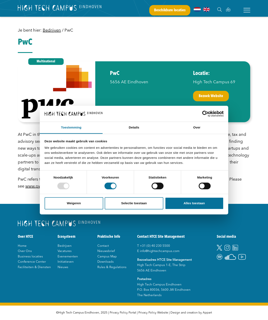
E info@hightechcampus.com (158, 251)
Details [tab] (134, 127)
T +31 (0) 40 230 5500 (153, 246)
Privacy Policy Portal (123, 312)
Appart (207, 312)
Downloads (105, 261)
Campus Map (107, 256)
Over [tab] (197, 127)
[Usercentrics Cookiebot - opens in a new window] (205, 114)
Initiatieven (66, 261)
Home (22, 246)
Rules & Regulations (111, 267)
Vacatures (65, 251)
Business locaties (30, 256)
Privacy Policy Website (153, 312)
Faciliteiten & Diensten (34, 267)
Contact (103, 246)
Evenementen (68, 256)
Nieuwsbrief (106, 251)
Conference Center (32, 261)
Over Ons (25, 251)
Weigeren (74, 203)
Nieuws (63, 267)
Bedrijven (52, 30)
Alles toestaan (194, 203)
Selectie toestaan (134, 203)
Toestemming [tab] (71, 127)
